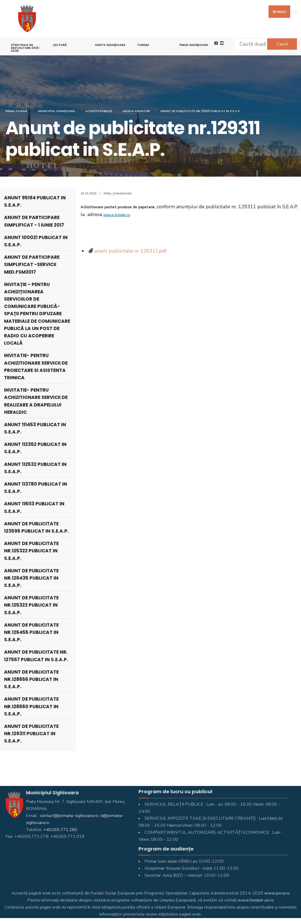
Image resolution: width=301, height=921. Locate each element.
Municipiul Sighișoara (56, 111)
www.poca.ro (277, 893)
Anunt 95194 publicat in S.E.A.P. (35, 201)
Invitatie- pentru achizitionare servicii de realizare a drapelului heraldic (36, 401)
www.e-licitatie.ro (116, 215)
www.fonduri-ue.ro (256, 900)
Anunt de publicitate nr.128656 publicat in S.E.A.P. (31, 679)
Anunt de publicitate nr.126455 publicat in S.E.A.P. (31, 632)
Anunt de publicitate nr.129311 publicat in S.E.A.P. (200, 111)
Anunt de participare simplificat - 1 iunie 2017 (34, 221)
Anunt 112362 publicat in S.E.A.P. (35, 448)
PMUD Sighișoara (193, 45)
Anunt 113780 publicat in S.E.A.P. (35, 488)
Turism (143, 45)
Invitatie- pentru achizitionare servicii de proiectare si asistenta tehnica (36, 366)
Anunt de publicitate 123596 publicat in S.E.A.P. (36, 527)
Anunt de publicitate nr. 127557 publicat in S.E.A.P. (36, 656)
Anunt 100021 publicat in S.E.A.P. (36, 241)
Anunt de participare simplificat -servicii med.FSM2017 (31, 264)
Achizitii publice (98, 111)
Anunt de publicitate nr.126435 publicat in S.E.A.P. (31, 578)
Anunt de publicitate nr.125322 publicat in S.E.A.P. (31, 550)
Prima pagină (16, 111)
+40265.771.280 (60, 830)
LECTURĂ (60, 45)
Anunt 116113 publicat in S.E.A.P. (34, 507)
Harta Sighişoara (110, 45)
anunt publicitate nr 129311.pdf (130, 251)
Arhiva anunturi (136, 111)
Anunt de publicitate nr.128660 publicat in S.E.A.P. (31, 706)
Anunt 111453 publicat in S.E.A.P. (35, 428)
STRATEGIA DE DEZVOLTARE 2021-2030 (25, 48)
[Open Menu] (295, 12)
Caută (282, 44)
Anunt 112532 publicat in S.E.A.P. (35, 468)
